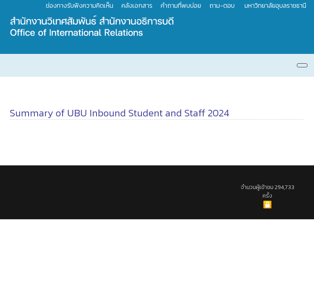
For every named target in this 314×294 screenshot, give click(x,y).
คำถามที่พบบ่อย (181, 5)
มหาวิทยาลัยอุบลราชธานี (275, 5)
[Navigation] (302, 65)
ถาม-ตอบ (222, 5)
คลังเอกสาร (137, 5)
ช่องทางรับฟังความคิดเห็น (79, 5)
